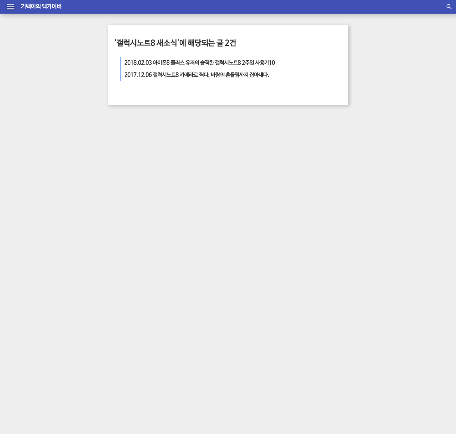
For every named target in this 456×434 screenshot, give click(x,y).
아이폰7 (282, 163)
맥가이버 (294, 185)
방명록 (211, 391)
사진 (269, 185)
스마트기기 (303, 163)
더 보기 (128, 192)
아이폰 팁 (314, 185)
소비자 (266, 178)
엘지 (255, 170)
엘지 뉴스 (325, 163)
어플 (310, 178)
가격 (327, 170)
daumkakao (264, 399)
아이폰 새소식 (285, 193)
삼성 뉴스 (326, 178)
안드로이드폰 (249, 163)
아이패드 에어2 (289, 178)
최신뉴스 (260, 193)
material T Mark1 (225, 407)
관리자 (228, 391)
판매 (268, 163)
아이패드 (255, 185)
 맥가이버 (188, 399)
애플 (279, 185)
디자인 (251, 178)
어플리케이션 (307, 170)
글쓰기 (245, 391)
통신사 (327, 193)
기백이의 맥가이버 (41, 6)
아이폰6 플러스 (277, 170)
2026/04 (289, 275)
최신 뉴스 (310, 193)
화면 (254, 201)
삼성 (329, 185)
